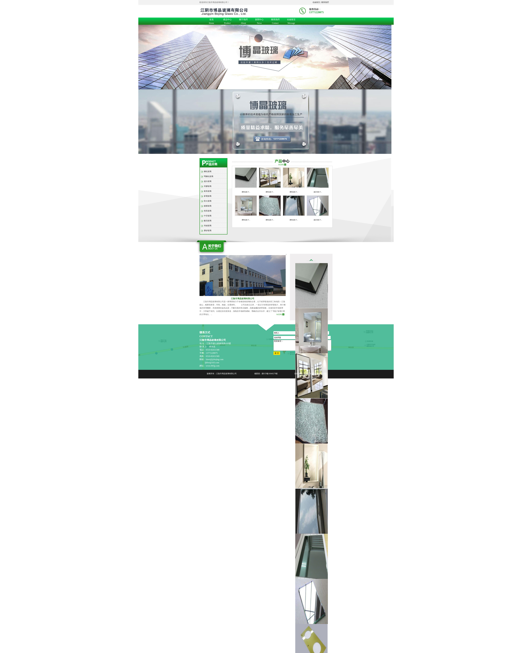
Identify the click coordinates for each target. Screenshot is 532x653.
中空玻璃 (207, 216)
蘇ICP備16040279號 (270, 374)
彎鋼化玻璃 (208, 176)
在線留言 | (317, 2)
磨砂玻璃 (207, 231)
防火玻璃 (207, 201)
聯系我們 (325, 2)
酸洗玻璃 (207, 221)
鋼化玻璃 (207, 171)
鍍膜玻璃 (207, 206)
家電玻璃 (207, 196)
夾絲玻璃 (207, 226)
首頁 (211, 20)
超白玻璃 (207, 181)
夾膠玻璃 (207, 186)
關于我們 (243, 20)
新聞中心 (259, 20)
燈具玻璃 (207, 211)
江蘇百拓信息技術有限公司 (315, 374)
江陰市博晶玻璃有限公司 (242, 298)
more (282, 163)
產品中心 (227, 20)
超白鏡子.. (318, 192)
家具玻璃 (207, 191)
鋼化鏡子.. (246, 192)
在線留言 (291, 20)
